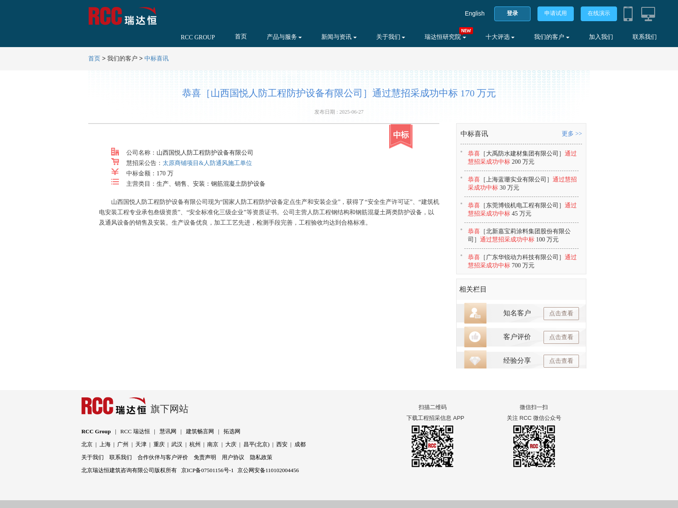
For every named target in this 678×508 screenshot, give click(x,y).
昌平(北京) (256, 444)
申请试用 (555, 13)
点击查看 (561, 313)
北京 (87, 444)
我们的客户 (551, 37)
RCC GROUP (198, 37)
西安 (282, 444)
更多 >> (572, 133)
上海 (105, 444)
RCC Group (96, 431)
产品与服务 (284, 37)
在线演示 (599, 13)
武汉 (176, 444)
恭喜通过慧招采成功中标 (522, 157)
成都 (300, 444)
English (475, 13)
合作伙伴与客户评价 (163, 457)
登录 (512, 13)
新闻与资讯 (339, 37)
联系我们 (645, 37)
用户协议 (233, 457)
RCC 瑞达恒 (135, 431)
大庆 (231, 444)
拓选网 (232, 431)
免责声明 (205, 457)
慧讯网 (168, 431)
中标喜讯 (156, 58)
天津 (141, 444)
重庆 (159, 444)
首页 (241, 36)
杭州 (195, 444)
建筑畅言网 (200, 431)
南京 (212, 444)
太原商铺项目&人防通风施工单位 (207, 163)
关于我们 (391, 37)
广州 (122, 444)
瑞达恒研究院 (445, 37)
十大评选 (500, 37)
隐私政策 (261, 457)
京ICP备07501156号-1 (207, 470)
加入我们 (601, 37)
